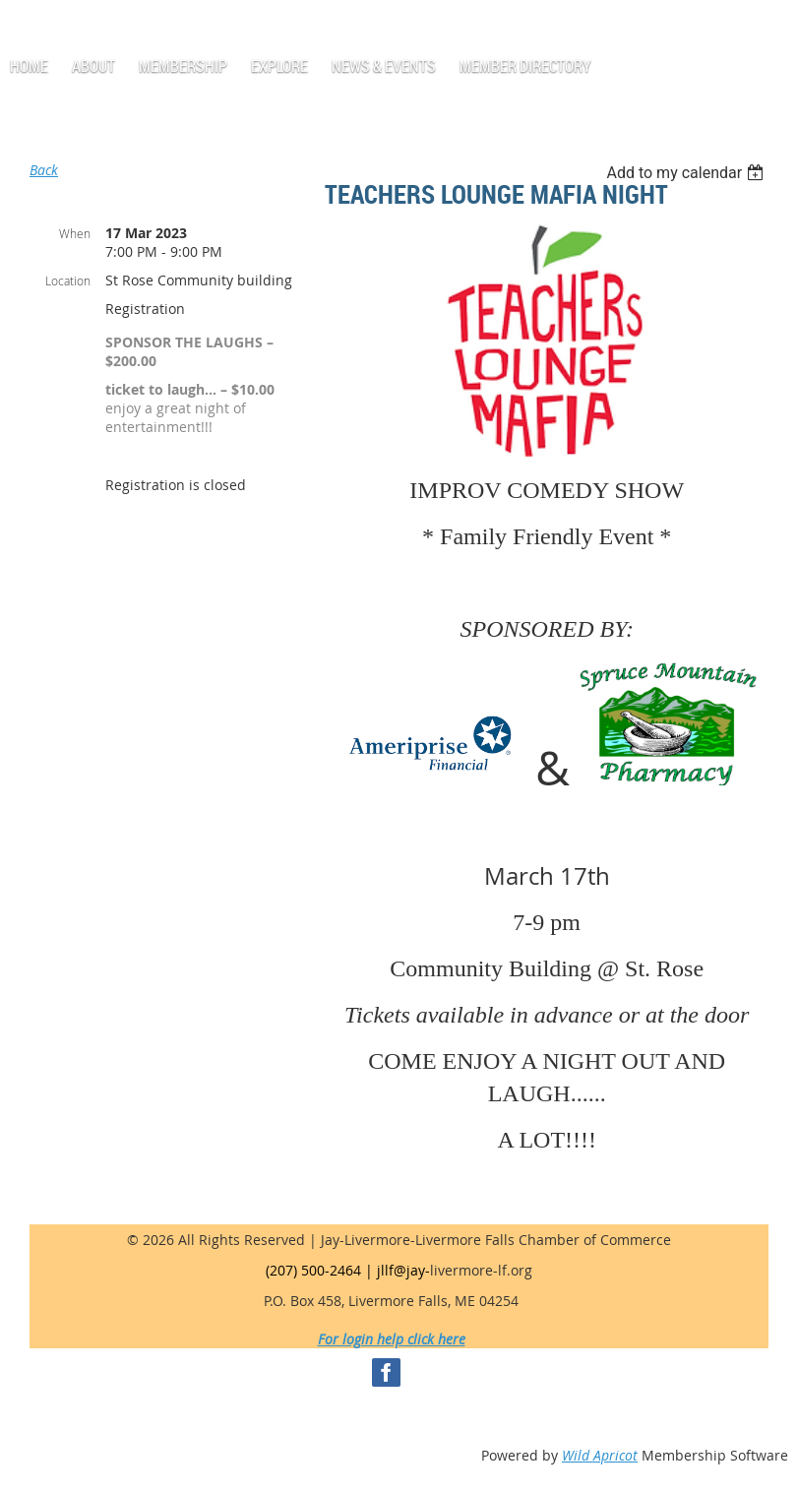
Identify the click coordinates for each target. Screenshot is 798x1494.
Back (44, 169)
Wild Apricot (600, 1455)
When (75, 233)
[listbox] (687, 172)
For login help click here (391, 1339)
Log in (55, 29)
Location (68, 280)
